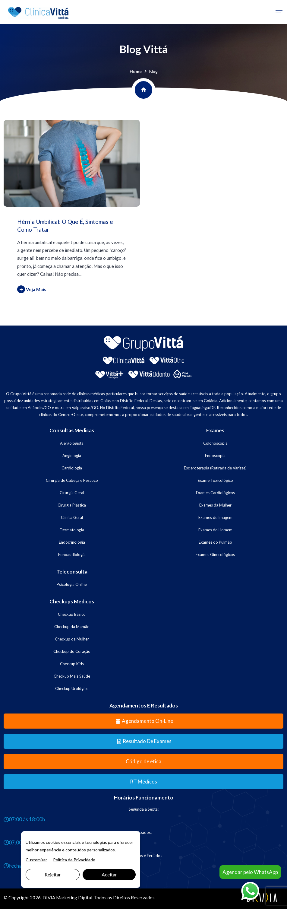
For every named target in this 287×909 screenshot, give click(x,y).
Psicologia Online (72, 584)
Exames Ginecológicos (215, 554)
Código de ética (143, 761)
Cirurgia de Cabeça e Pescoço (72, 480)
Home (136, 71)
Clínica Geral (72, 517)
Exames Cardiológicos (215, 492)
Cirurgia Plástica (72, 505)
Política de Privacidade (74, 859)
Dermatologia (72, 529)
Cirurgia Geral (72, 492)
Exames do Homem (215, 529)
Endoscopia (215, 455)
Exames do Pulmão (215, 542)
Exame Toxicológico (215, 480)
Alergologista (72, 443)
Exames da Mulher (215, 505)
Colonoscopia (215, 443)
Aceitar (109, 874)
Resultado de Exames (144, 741)
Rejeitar (53, 874)
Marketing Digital (74, 897)
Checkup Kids (72, 663)
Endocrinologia (72, 542)
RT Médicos (143, 781)
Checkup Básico (72, 614)
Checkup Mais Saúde (72, 676)
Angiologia (71, 455)
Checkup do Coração (71, 651)
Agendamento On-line (144, 721)
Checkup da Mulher (72, 639)
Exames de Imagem (215, 517)
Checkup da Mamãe (71, 626)
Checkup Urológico (72, 688)
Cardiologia (72, 468)
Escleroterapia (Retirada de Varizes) (215, 468)
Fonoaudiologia (72, 554)
